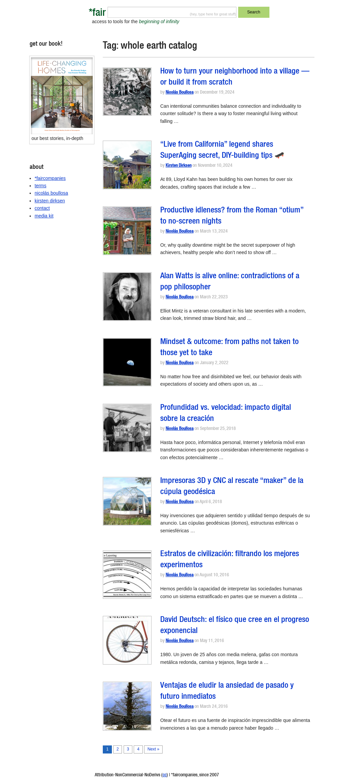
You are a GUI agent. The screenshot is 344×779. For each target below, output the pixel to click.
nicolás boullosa (51, 193)
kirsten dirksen (50, 200)
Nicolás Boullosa (180, 93)
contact (42, 208)
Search (253, 12)
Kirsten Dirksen (178, 166)
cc (165, 775)
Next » (153, 749)
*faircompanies (50, 178)
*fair (97, 13)
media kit (44, 215)
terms (40, 185)
